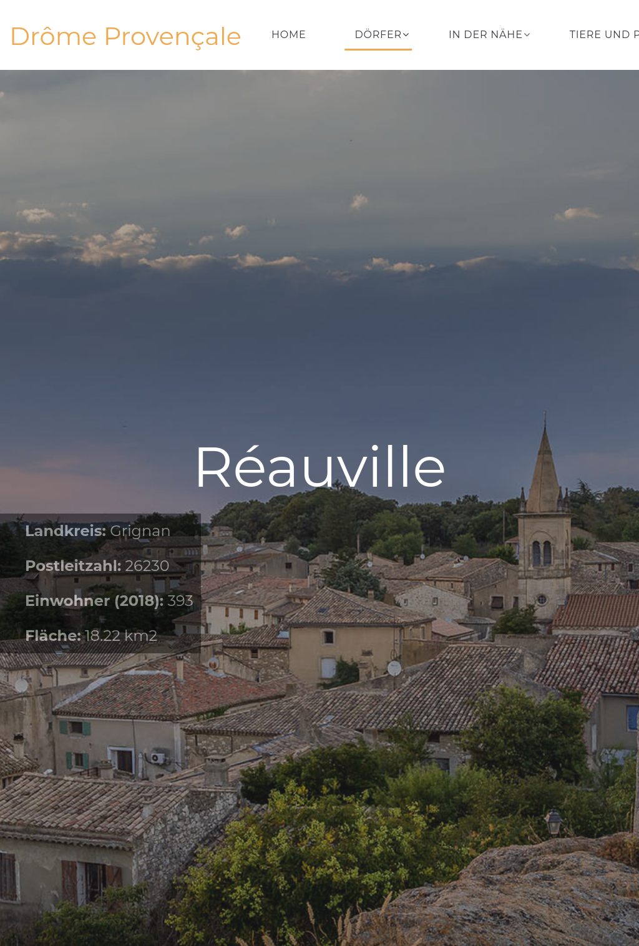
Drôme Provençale (125, 36)
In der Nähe (486, 35)
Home (288, 35)
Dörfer (378, 35)
